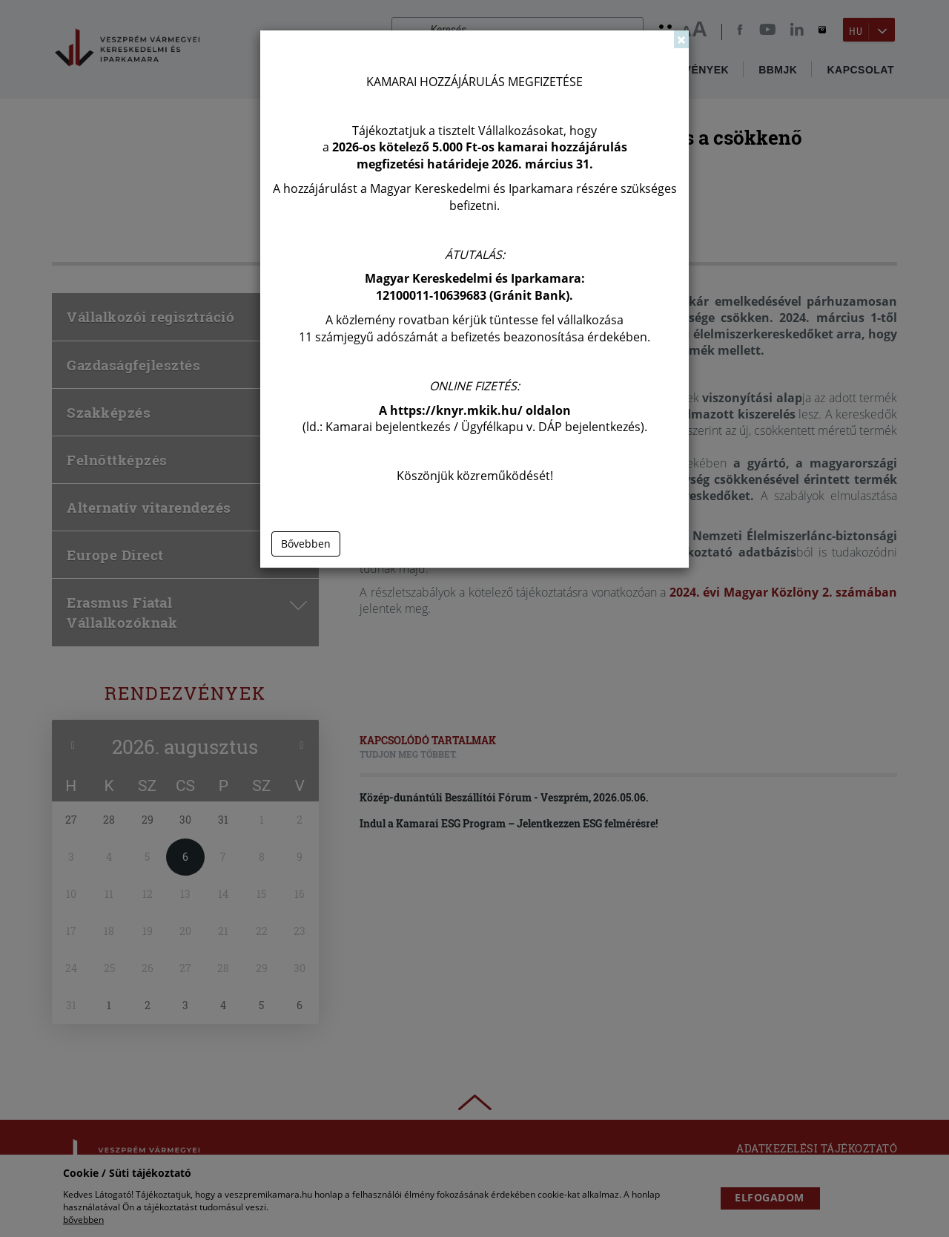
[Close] (681, 39)
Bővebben (306, 544)
